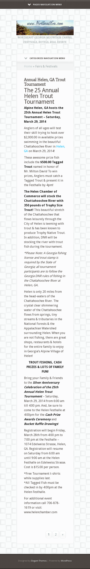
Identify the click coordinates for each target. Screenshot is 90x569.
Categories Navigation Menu (44, 58)
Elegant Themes (39, 561)
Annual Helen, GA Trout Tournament (44, 82)
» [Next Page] (62, 534)
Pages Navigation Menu (45, 4)
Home (28, 66)
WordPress (66, 561)
